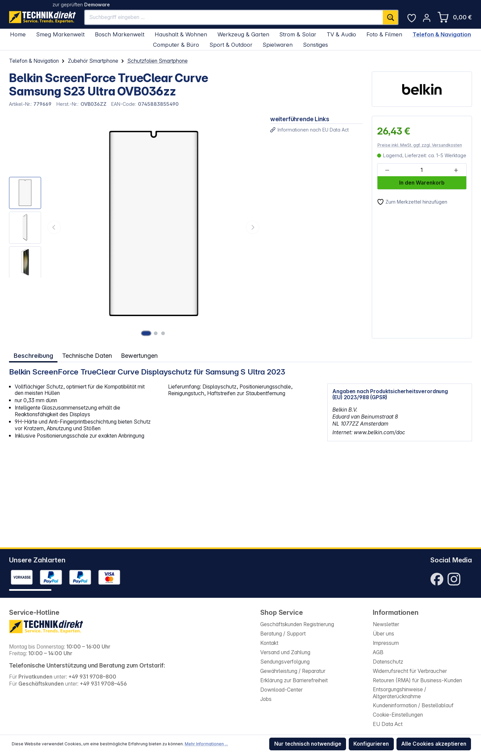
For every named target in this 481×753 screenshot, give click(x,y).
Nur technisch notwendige (307, 744)
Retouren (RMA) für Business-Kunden (417, 680)
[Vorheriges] (54, 227)
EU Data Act (388, 724)
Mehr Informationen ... (206, 743)
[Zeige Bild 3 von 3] (163, 333)
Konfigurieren (371, 744)
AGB (378, 652)
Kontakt (269, 643)
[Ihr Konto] (427, 18)
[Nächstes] (252, 227)
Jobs (266, 699)
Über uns (383, 634)
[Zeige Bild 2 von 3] (157, 333)
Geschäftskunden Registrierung (297, 624)
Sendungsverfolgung (285, 662)
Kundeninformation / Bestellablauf (413, 705)
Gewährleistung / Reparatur (292, 671)
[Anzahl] (421, 170)
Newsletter (386, 624)
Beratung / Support (283, 634)
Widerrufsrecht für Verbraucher (410, 671)
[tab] (33, 355)
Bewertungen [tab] (140, 355)
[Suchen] (390, 17)
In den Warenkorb (422, 183)
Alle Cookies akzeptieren (433, 744)
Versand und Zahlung (285, 652)
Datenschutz (388, 662)
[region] (135, 227)
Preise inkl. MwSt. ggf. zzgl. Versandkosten (419, 145)
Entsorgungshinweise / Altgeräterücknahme (399, 693)
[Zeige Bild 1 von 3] (147, 333)
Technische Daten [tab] (86, 355)
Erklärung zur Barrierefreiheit (294, 680)
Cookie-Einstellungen (398, 715)
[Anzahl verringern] (387, 170)
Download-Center (281, 690)
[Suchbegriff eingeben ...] (233, 17)
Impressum (386, 643)
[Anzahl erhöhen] (456, 170)
